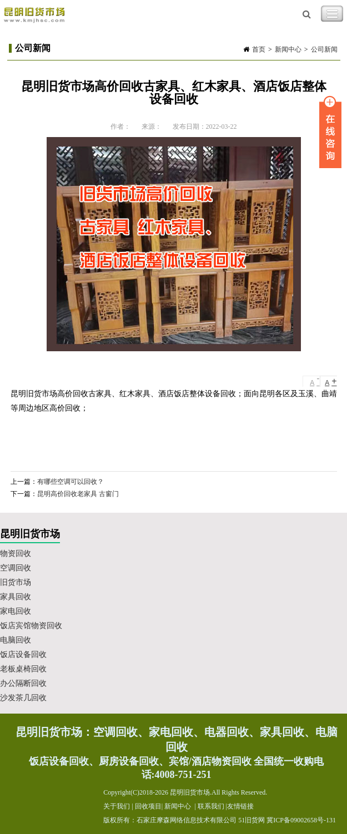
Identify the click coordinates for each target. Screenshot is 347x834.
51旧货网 (251, 820)
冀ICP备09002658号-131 (301, 820)
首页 (258, 49)
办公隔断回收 (23, 683)
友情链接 (240, 806)
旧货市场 (15, 582)
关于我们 (116, 806)
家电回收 (15, 611)
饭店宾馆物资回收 (31, 625)
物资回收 (15, 553)
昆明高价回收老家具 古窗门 (78, 494)
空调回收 (15, 568)
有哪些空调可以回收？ (70, 482)
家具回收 (15, 597)
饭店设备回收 (23, 654)
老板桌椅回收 (23, 669)
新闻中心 (288, 49)
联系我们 (211, 806)
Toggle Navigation (332, 14)
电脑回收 (15, 640)
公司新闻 (324, 49)
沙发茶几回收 (23, 698)
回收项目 (148, 806)
